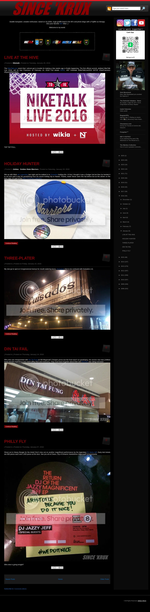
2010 (122, 279)
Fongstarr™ (124, 132)
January (125, 231)
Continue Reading (11, 243)
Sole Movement (125, 92)
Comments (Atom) (20, 589)
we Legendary (22, 174)
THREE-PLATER (19, 258)
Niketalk (16, 63)
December (126, 199)
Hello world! (123, 111)
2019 (122, 182)
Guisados (54, 174)
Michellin (85, 362)
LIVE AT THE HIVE (21, 57)
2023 (122, 164)
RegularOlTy (124, 115)
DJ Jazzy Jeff (92, 452)
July (124, 208)
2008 (122, 288)
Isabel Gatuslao (125, 109)
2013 (122, 266)
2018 (122, 187)
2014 (122, 261)
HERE (62, 70)
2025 (122, 155)
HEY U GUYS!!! (125, 136)
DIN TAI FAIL (16, 349)
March (125, 222)
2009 (122, 284)
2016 (122, 196)
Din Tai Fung (33, 360)
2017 (122, 191)
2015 (122, 257)
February (126, 226)
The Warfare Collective (128, 145)
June (124, 213)
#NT (61, 24)
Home (60, 579)
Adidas (16, 169)
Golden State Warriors (29, 169)
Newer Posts (10, 579)
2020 (122, 178)
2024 (122, 160)
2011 (122, 275)
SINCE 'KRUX (142, 601)
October (125, 204)
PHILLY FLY (15, 441)
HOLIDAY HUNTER (21, 164)
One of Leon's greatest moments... (131, 147)
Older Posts (104, 579)
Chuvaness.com (125, 124)
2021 (122, 173)
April (124, 217)
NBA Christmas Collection (31, 178)
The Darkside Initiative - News (130, 100)
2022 (122, 169)
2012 (122, 270)
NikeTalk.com (12, 68)
